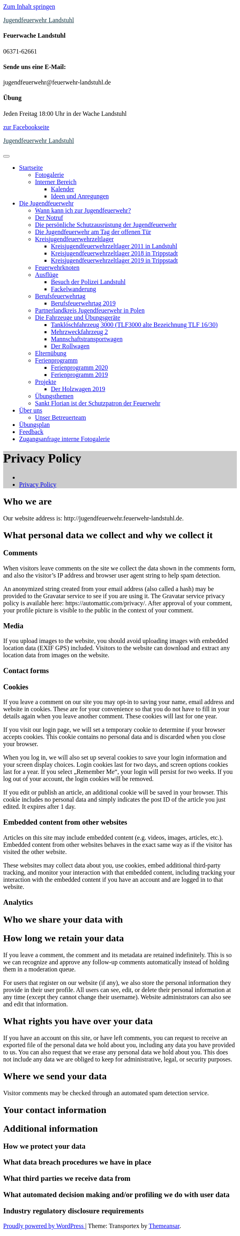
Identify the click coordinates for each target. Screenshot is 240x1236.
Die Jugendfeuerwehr (46, 203)
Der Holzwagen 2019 (78, 389)
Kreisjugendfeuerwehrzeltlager (74, 239)
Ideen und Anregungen (80, 196)
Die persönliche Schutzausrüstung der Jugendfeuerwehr (105, 224)
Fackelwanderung (73, 289)
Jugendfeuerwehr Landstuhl (38, 20)
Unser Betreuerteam (60, 417)
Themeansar (164, 1226)
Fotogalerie (49, 174)
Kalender (62, 189)
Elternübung (50, 353)
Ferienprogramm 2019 (79, 374)
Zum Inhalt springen (29, 6)
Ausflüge (46, 274)
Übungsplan (34, 424)
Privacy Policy (37, 484)
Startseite (31, 167)
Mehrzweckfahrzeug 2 (79, 331)
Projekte (45, 381)
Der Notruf (49, 217)
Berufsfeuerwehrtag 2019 (83, 303)
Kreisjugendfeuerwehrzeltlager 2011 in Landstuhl (114, 246)
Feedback (31, 431)
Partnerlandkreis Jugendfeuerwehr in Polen (90, 310)
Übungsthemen (54, 396)
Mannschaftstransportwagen (86, 339)
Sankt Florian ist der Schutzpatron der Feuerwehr (97, 403)
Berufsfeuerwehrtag (60, 296)
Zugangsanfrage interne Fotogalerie (64, 439)
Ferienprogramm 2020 (79, 367)
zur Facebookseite (26, 127)
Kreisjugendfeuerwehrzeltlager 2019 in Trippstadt (114, 260)
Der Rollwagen (70, 346)
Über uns (30, 410)
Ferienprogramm (56, 360)
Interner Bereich (55, 181)
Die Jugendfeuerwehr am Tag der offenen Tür (93, 231)
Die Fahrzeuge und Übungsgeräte (77, 317)
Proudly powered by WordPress (44, 1226)
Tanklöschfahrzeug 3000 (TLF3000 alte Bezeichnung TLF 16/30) (134, 324)
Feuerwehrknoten (57, 267)
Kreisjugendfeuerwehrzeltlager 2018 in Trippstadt (114, 253)
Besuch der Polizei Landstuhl (88, 281)
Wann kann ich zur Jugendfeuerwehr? (83, 210)
